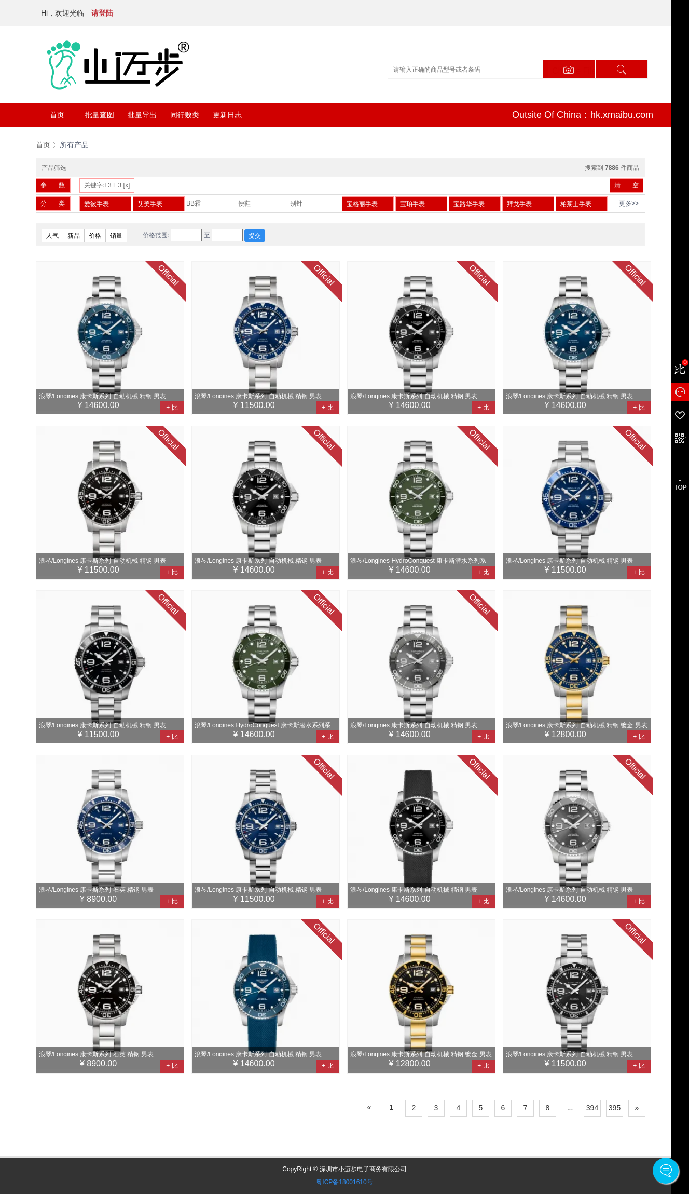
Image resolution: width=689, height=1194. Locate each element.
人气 (52, 235)
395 (615, 1108)
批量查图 (99, 115)
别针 (296, 203)
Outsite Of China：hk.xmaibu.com (582, 115)
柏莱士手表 (575, 204)
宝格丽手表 (362, 204)
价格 (95, 235)
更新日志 (227, 115)
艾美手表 (149, 204)
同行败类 (184, 115)
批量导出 (142, 115)
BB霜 (193, 203)
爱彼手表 (96, 204)
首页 (57, 115)
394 (592, 1108)
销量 (116, 235)
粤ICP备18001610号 (344, 1182)
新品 (73, 235)
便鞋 (244, 203)
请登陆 (102, 13)
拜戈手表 (519, 204)
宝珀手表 (412, 204)
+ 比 (171, 407)
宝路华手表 (469, 204)
